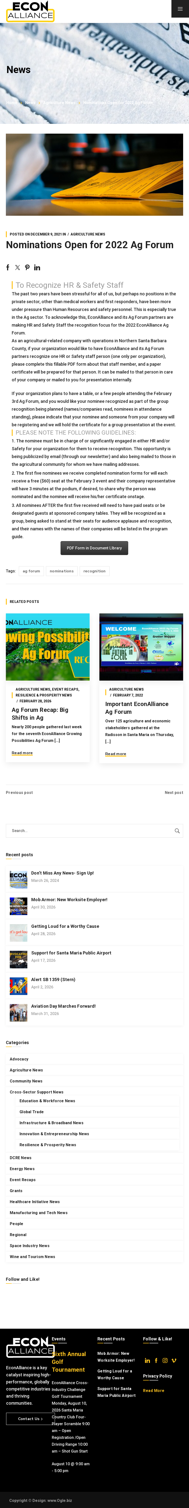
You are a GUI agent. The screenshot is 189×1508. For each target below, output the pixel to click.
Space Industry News (30, 1245)
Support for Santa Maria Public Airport (71, 952)
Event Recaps (65, 689)
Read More (154, 1390)
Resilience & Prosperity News (44, 695)
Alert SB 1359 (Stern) (53, 979)
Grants (16, 1190)
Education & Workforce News (47, 1101)
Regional (18, 1234)
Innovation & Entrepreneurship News (54, 1134)
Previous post (19, 793)
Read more (22, 753)
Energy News (22, 1168)
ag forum (31, 571)
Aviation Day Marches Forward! (63, 1006)
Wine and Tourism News (32, 1256)
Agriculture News (59, 102)
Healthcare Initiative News (35, 1201)
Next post (174, 793)
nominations (62, 571)
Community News (26, 1081)
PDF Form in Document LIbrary (94, 548)
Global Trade (32, 1112)
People (16, 1223)
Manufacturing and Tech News (39, 1212)
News (30, 102)
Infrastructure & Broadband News (52, 1123)
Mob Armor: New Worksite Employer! (69, 899)
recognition (95, 571)
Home (11, 102)
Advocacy (19, 1059)
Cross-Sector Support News (36, 1092)
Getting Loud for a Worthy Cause (65, 926)
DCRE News (21, 1157)
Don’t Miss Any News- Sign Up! (62, 873)
